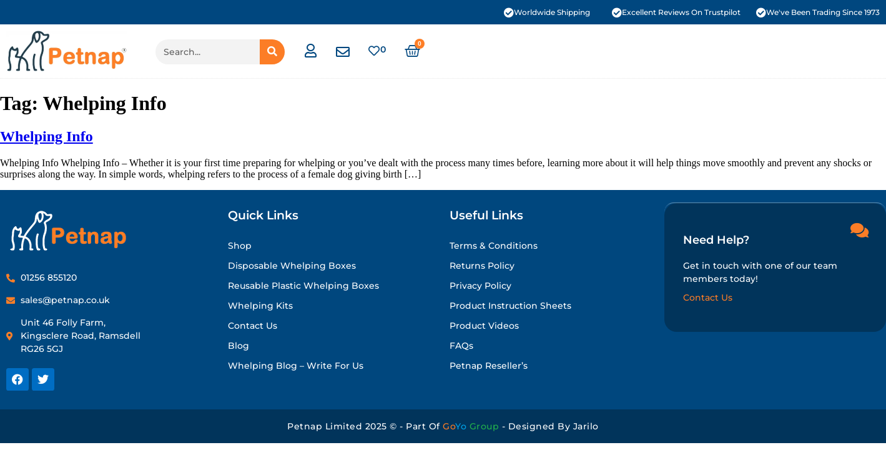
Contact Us (252, 325)
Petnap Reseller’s (489, 365)
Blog (238, 345)
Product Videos (484, 325)
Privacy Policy (480, 285)
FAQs (461, 345)
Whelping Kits (260, 305)
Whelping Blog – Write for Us (295, 365)
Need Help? (716, 239)
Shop (240, 245)
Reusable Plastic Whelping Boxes (303, 285)
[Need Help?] (859, 229)
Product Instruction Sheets (510, 305)
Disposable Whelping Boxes (292, 265)
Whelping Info (46, 136)
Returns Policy (482, 265)
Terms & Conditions (494, 245)
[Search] (272, 51)
